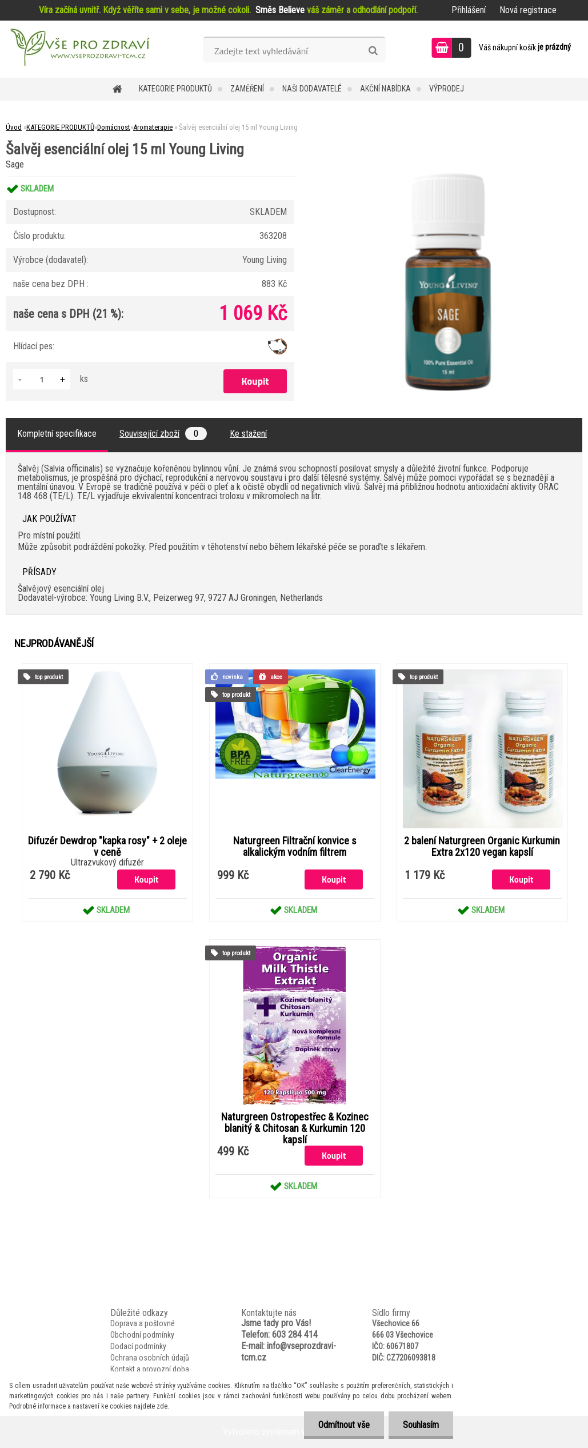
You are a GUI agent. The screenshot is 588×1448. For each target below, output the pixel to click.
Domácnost (113, 127)
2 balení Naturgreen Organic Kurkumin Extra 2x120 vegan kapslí (482, 846)
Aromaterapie (153, 127)
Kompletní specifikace (57, 433)
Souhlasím (421, 1424)
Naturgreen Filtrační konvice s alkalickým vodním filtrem (295, 846)
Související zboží (163, 433)
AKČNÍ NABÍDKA (385, 88)
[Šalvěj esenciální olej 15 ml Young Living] (448, 176)
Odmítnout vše (344, 1424)
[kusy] (41, 379)
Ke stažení (248, 433)
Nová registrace (528, 10)
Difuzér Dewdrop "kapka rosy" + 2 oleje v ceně (107, 846)
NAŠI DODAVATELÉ (312, 88)
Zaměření (247, 88)
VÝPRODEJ (446, 88)
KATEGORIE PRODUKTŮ (175, 88)
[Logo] (78, 49)
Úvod (14, 127)
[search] (373, 51)
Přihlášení (468, 10)
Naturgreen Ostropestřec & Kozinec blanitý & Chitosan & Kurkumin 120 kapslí (295, 1128)
